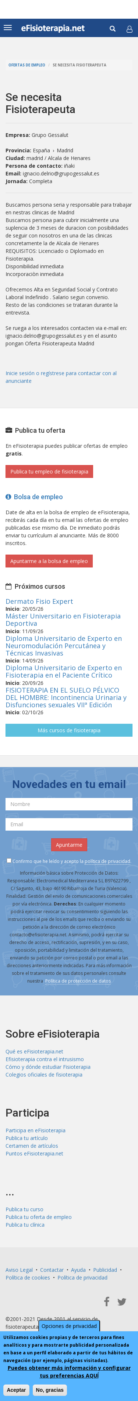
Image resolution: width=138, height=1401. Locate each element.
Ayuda (78, 1269)
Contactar (52, 1269)
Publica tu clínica (25, 1224)
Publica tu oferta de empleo (39, 1216)
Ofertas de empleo (26, 65)
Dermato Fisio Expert (39, 601)
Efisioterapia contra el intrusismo (45, 1059)
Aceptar (16, 1390)
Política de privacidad (82, 1277)
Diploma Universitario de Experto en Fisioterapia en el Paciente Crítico (64, 671)
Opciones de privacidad (69, 1325)
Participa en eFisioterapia (36, 1130)
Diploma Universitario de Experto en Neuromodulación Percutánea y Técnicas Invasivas (64, 645)
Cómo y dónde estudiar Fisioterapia (48, 1066)
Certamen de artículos (32, 1145)
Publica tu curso (24, 1209)
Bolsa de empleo (34, 497)
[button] (129, 29)
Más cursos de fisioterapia (69, 730)
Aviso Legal (19, 1269)
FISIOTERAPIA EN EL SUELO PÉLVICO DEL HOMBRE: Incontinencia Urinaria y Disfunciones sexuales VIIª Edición (66, 697)
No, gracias (50, 1390)
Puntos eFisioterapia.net (34, 1153)
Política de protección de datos (78, 981)
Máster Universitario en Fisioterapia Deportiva (63, 619)
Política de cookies (28, 1277)
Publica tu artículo (27, 1138)
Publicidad (105, 1269)
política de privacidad (107, 861)
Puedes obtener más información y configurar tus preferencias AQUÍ (69, 1371)
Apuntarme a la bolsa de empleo (49, 561)
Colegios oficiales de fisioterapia (44, 1074)
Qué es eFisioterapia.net (34, 1051)
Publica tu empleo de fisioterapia (49, 471)
